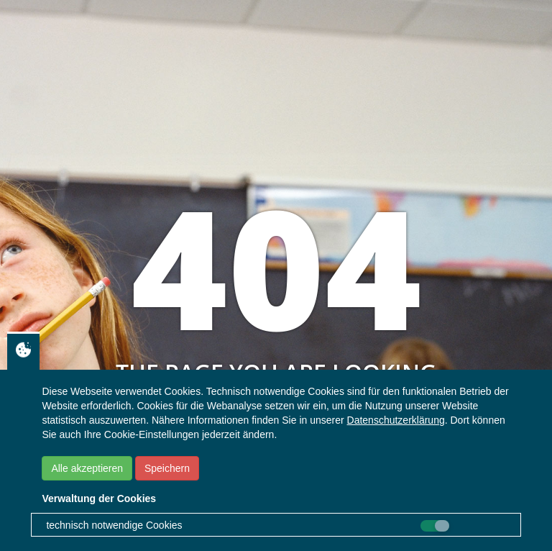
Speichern (167, 468)
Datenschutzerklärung (396, 420)
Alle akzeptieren (87, 468)
